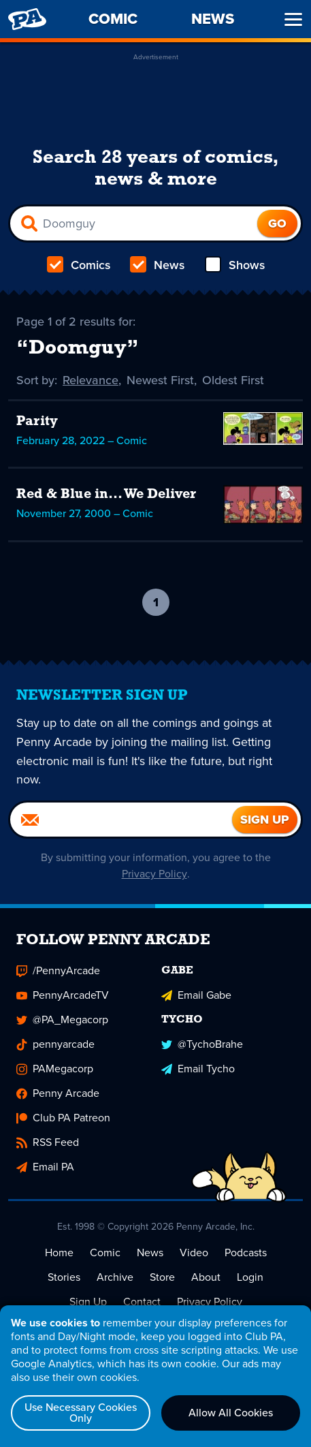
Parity (37, 422)
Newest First (161, 380)
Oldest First (234, 380)
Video (194, 1253)
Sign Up (88, 1302)
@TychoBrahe (202, 1045)
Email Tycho (198, 1069)
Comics (79, 265)
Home (59, 1253)
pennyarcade (55, 1045)
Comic (105, 1253)
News (157, 265)
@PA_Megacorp (62, 1020)
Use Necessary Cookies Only (80, 1412)
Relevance (91, 380)
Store (162, 1278)
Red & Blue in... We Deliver (106, 494)
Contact (142, 1302)
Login (250, 1278)
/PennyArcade (58, 971)
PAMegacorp (54, 1069)
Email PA (45, 1167)
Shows (234, 265)
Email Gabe (196, 995)
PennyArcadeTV (62, 995)
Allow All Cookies (231, 1412)
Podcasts (246, 1253)
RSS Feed (47, 1143)
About (205, 1278)
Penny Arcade (57, 1094)
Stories (64, 1278)
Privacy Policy (154, 874)
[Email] (121, 820)
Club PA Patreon (63, 1118)
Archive (115, 1278)
